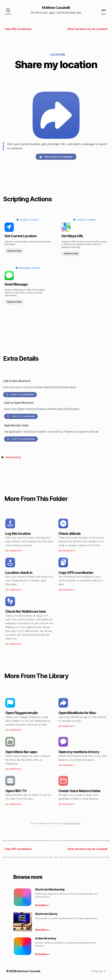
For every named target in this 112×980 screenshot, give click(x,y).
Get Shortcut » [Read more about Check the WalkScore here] (13, 644)
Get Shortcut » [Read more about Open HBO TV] (13, 804)
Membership (13, 457)
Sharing (35, 268)
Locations (57, 54)
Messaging (25, 268)
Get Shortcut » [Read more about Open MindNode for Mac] (66, 727)
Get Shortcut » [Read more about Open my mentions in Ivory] (66, 766)
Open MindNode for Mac (77, 713)
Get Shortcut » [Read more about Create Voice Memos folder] (66, 804)
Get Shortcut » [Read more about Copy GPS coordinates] (66, 590)
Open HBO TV (15, 791)
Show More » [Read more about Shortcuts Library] (42, 930)
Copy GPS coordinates (75, 573)
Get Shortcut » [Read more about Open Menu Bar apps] (13, 769)
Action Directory (45, 938)
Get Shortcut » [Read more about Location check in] (13, 590)
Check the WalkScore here (25, 612)
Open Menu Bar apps (21, 752)
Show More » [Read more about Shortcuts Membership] (42, 905)
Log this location (18, 534)
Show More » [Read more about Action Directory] (42, 954)
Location (24, 220)
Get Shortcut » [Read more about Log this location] (13, 551)
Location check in (18, 573)
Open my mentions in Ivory (78, 752)
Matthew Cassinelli (56, 8)
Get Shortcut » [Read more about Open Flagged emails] (13, 730)
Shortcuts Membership (50, 889)
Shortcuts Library (46, 914)
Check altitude (69, 534)
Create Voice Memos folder (79, 791)
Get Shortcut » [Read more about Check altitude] (66, 551)
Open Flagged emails (21, 713)
